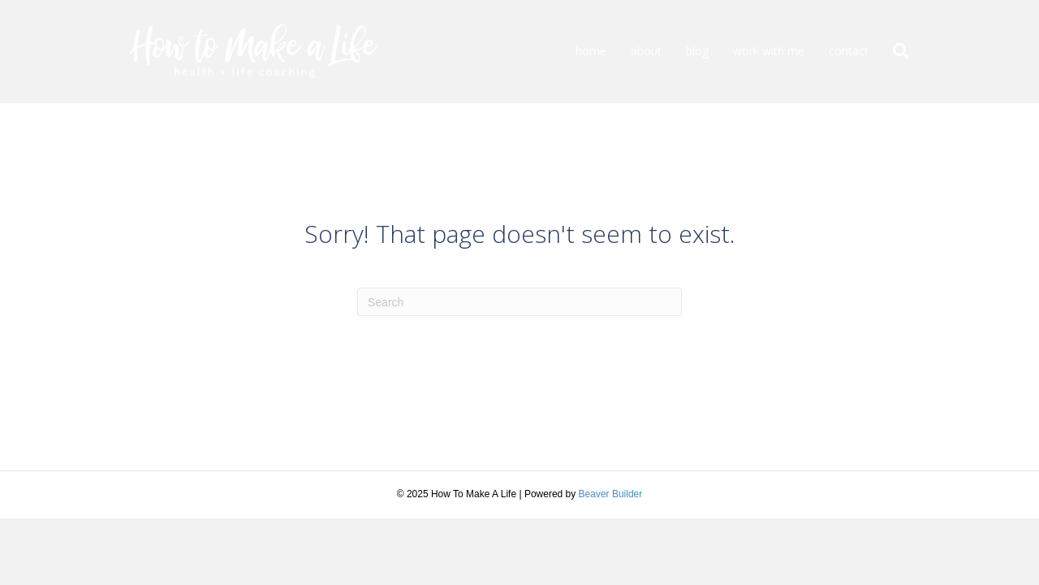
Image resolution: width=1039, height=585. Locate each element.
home (591, 50)
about (646, 50)
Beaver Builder (611, 494)
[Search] (895, 51)
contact (849, 50)
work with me (768, 50)
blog (697, 50)
